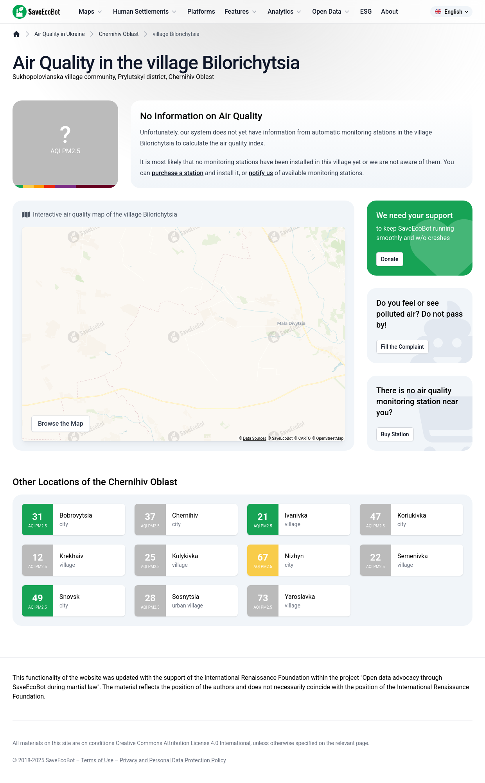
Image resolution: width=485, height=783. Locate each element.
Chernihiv (202, 515)
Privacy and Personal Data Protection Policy (173, 760)
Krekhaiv (89, 556)
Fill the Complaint (402, 347)
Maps (91, 12)
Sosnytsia (202, 597)
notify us (261, 173)
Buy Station (395, 434)
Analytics (285, 12)
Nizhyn (314, 556)
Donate (389, 259)
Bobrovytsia (89, 515)
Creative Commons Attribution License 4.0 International (183, 743)
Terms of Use (97, 760)
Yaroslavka (314, 597)
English (451, 12)
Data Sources (254, 438)
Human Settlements (145, 12)
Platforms (201, 11)
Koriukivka (427, 515)
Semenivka (427, 556)
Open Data (331, 12)
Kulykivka (202, 556)
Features (241, 12)
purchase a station (177, 173)
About (389, 11)
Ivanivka (314, 515)
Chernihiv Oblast (119, 34)
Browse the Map (60, 424)
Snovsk (89, 597)
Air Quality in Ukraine (59, 34)
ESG (366, 11)
